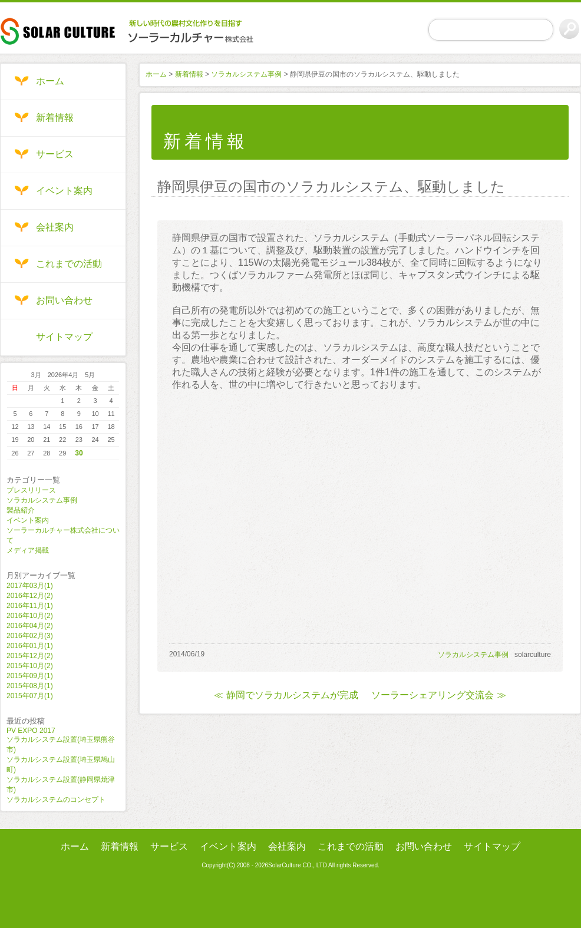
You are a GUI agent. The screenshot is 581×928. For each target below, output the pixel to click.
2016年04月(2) (29, 626)
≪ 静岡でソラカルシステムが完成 (286, 695)
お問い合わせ (64, 300)
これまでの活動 (69, 264)
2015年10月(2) (29, 666)
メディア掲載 (27, 550)
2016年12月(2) (29, 596)
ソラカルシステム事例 (41, 500)
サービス (55, 154)
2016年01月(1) (29, 646)
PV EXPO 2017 (30, 730)
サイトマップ (64, 337)
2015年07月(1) (29, 696)
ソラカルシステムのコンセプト (55, 799)
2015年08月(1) (29, 686)
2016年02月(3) (29, 636)
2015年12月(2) (29, 656)
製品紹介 (20, 510)
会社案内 (55, 227)
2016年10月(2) (29, 616)
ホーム (50, 81)
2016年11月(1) (29, 606)
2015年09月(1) (29, 676)
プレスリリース (31, 490)
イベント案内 (64, 191)
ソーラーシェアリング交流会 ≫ (438, 695)
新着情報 (55, 118)
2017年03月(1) (29, 586)
